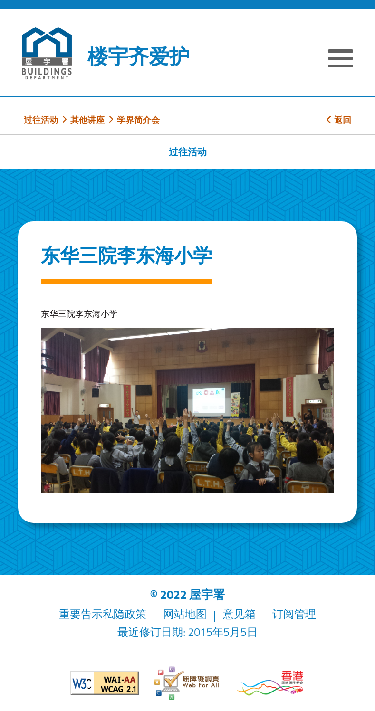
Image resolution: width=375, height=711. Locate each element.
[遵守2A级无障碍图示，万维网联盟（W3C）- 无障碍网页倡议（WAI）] (104, 683)
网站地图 (185, 614)
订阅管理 (294, 614)
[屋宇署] (47, 53)
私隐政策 (124, 614)
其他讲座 (87, 119)
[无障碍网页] (187, 683)
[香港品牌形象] (270, 683)
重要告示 (81, 614)
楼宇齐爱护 (138, 56)
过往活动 (41, 119)
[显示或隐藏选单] (340, 60)
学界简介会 (138, 119)
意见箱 (239, 614)
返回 (339, 119)
